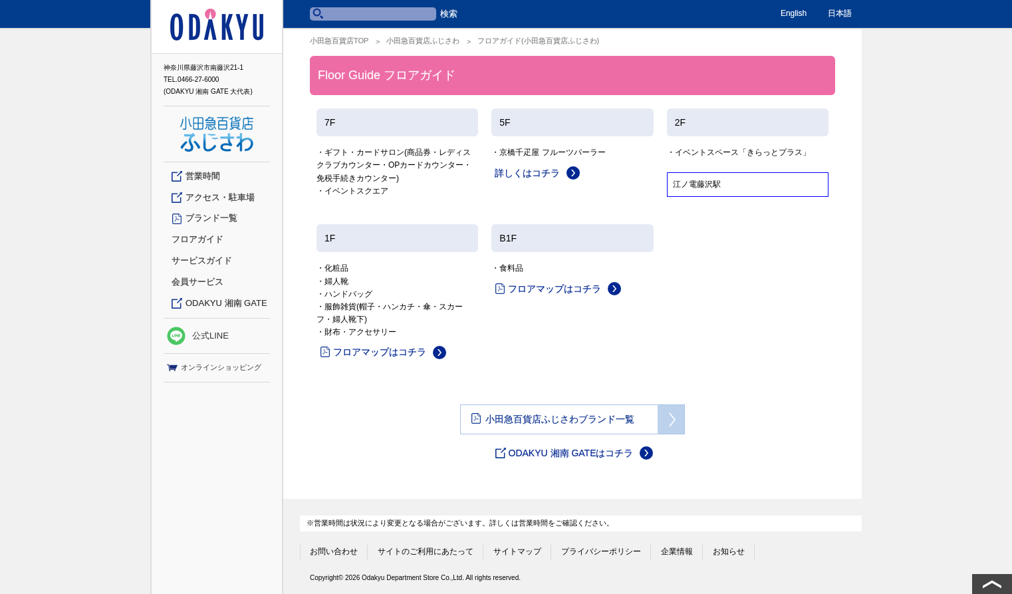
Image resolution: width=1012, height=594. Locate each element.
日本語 (840, 13)
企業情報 (677, 548)
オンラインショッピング (214, 368)
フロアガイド (197, 239)
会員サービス (197, 282)
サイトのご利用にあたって (425, 548)
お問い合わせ (334, 548)
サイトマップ (517, 548)
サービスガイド (202, 260)
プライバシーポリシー (601, 548)
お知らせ (729, 548)
